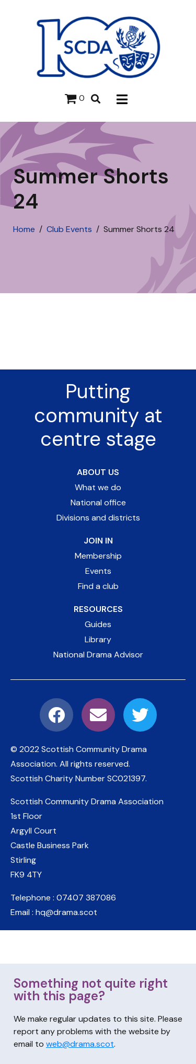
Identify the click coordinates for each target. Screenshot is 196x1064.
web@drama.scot (80, 1043)
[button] (122, 99)
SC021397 (126, 778)
